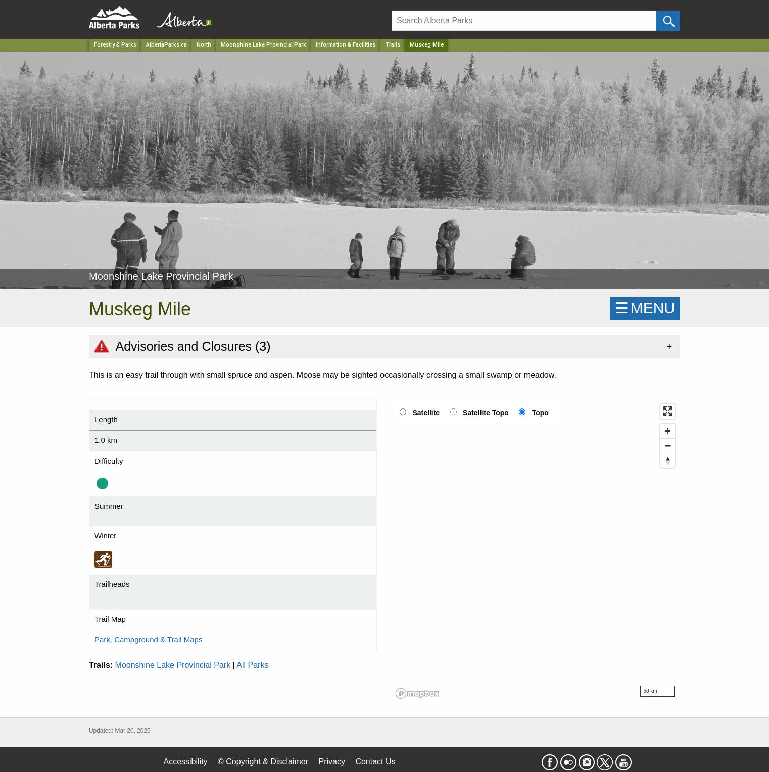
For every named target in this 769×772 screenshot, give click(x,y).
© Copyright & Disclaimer (263, 761)
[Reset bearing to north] (667, 460)
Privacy (331, 761)
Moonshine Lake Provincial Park (173, 665)
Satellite (426, 412)
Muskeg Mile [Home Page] (427, 44)
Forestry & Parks (115, 44)
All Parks (252, 665)
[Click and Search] (668, 21)
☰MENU (645, 308)
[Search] (524, 21)
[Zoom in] (667, 431)
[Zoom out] (667, 445)
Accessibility (185, 761)
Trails (393, 44)
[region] (536, 550)
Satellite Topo (486, 412)
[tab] (384, 346)
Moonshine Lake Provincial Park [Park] (263, 44)
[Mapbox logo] (417, 693)
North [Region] (204, 44)
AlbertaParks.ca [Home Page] (166, 44)
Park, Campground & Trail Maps (148, 639)
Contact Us (375, 761)
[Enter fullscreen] (667, 411)
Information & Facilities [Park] (345, 44)
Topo (540, 412)
